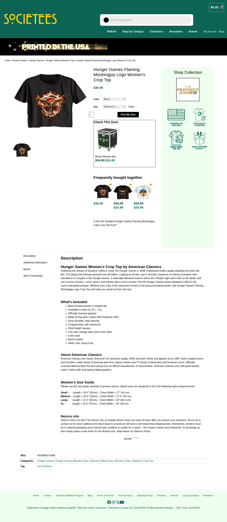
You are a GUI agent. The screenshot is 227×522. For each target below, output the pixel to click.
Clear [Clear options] (131, 106)
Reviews (161, 495)
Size (96, 107)
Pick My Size (128, 114)
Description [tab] (29, 256)
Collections (156, 31)
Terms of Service (105, 495)
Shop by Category (133, 31)
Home (8, 60)
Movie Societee (20, 60)
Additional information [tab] (35, 262)
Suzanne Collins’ (97, 270)
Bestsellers (176, 31)
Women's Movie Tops (101, 461)
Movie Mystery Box (105, 156)
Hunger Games (36, 60)
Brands (193, 31)
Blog (90, 495)
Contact (46, 495)
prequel (84, 285)
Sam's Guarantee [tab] (33, 275)
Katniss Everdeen (182, 274)
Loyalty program (191, 495)
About (35, 495)
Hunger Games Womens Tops (60, 60)
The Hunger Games (126, 270)
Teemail (174, 495)
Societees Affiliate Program (69, 495)
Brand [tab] (26, 269)
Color (96, 99)
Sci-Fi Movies (44, 466)
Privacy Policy (125, 495)
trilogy (74, 274)
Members (208, 495)
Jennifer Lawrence (158, 274)
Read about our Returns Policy (134, 431)
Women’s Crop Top (142, 461)
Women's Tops (123, 461)
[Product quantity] (91, 114)
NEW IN (111, 31)
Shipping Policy (145, 495)
